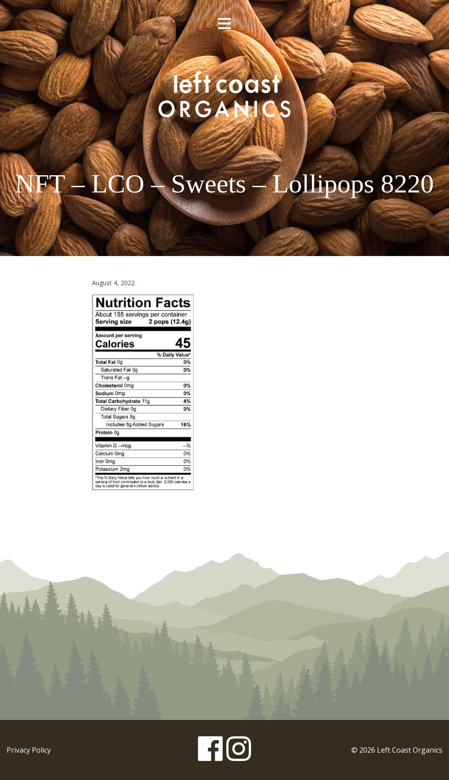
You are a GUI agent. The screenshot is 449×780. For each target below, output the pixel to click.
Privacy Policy (29, 750)
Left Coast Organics (224, 94)
